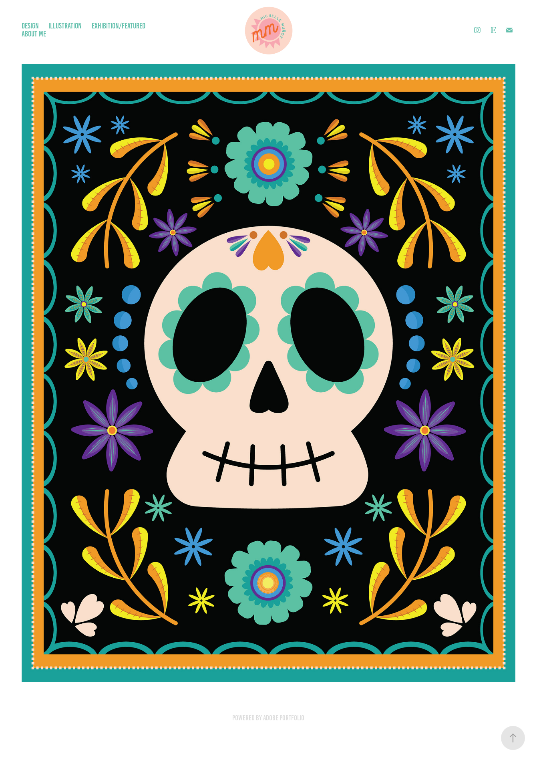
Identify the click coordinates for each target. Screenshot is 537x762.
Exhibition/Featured (118, 26)
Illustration (65, 26)
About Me (34, 34)
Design (30, 26)
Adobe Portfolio (283, 718)
